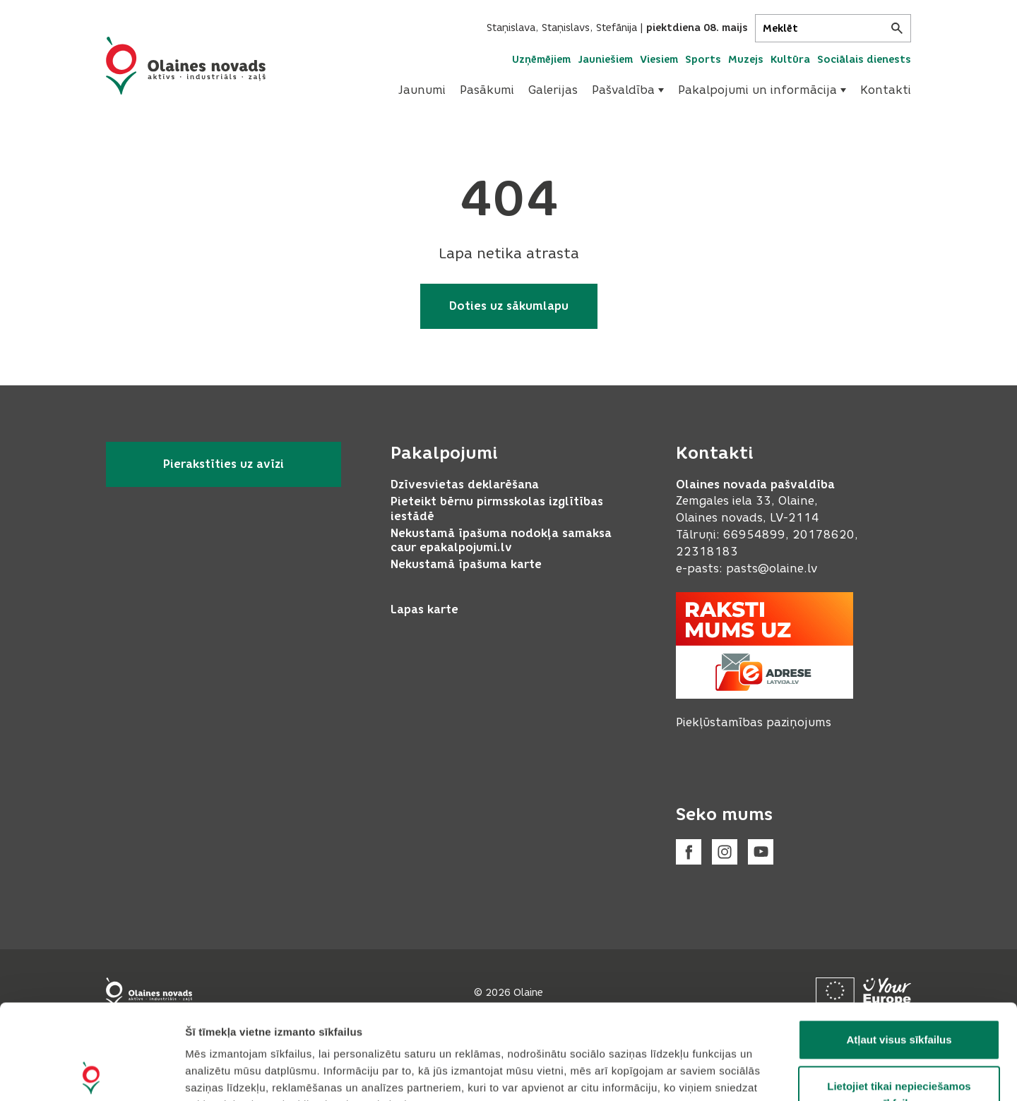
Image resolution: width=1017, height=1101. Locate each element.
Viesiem (659, 60)
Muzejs (745, 60)
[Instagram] (724, 852)
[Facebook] (688, 852)
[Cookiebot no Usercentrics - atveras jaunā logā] (91, 1073)
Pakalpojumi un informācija (762, 90)
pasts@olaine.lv (771, 568)
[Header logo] (186, 66)
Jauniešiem (605, 60)
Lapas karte (424, 609)
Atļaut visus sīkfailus (898, 945)
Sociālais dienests (864, 60)
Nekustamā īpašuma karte (466, 564)
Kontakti (885, 90)
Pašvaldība (628, 90)
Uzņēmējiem (541, 60)
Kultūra (790, 60)
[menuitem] (422, 90)
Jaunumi (422, 90)
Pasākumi (487, 90)
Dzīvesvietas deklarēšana (465, 484)
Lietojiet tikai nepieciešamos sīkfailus (898, 999)
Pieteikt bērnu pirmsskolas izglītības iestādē (497, 509)
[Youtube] (760, 852)
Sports (703, 60)
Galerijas (553, 90)
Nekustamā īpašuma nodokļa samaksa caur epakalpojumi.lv (501, 541)
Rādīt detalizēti (769, 1073)
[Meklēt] (833, 28)
